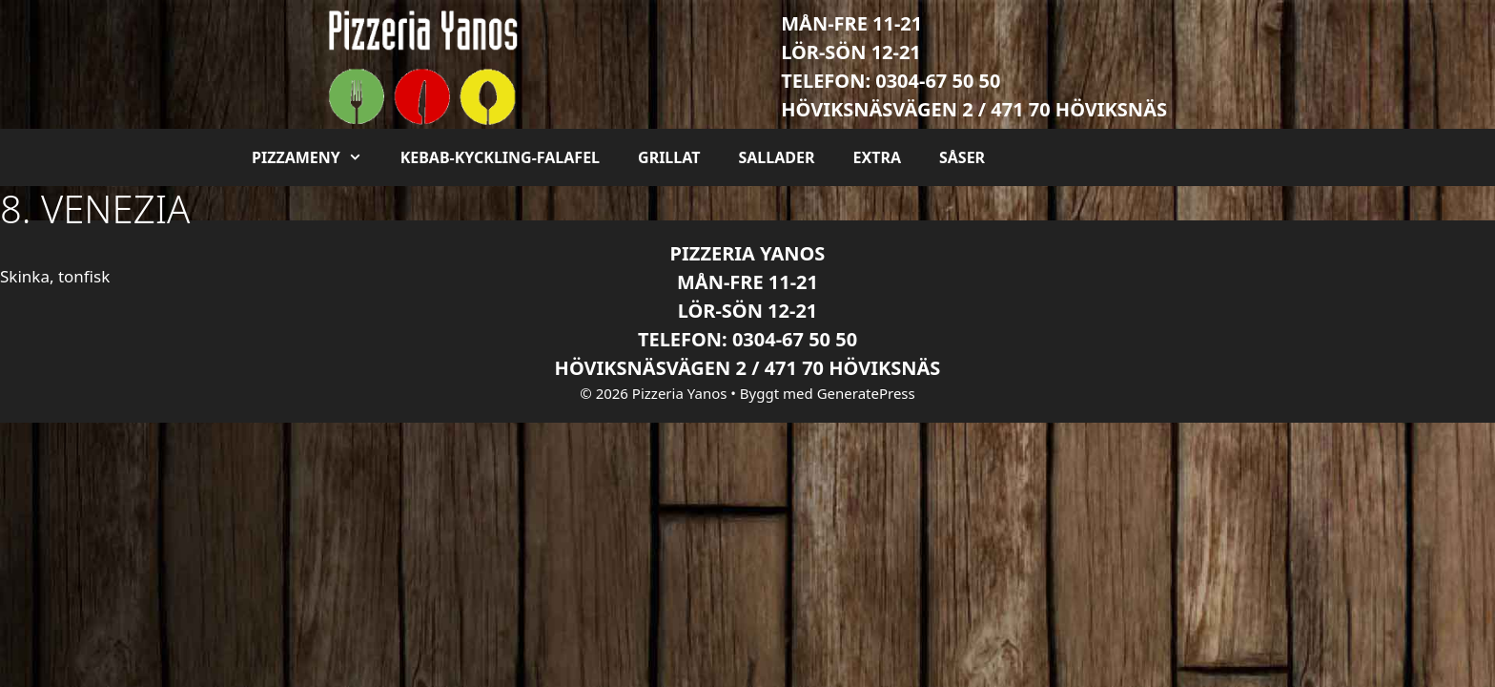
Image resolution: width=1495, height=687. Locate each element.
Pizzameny (316, 157)
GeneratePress (866, 393)
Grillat (669, 157)
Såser (962, 157)
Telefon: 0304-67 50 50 (890, 81)
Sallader (776, 157)
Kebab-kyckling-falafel (500, 157)
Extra (876, 157)
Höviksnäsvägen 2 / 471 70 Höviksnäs (974, 109)
